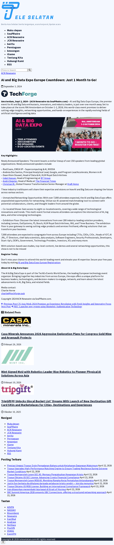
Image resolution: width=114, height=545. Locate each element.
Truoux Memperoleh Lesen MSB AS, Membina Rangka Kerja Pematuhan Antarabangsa (50, 480)
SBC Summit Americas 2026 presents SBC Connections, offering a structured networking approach (56, 492)
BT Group (45, 178)
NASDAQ (11, 510)
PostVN (11, 527)
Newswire (12, 516)
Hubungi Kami (15, 61)
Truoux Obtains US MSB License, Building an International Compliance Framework (48, 486)
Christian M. (9, 184)
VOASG (10, 530)
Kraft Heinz (73, 184)
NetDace (11, 524)
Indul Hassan (9, 178)
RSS (9, 64)
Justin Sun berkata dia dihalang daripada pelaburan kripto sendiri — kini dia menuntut (50, 483)
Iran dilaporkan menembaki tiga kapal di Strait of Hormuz (36, 489)
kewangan (13, 50)
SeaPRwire (13, 33)
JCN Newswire (15, 40)
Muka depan (14, 30)
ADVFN (10, 507)
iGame (11, 54)
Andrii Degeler (10, 181)
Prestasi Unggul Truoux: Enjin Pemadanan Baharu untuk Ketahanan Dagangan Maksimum (52, 465)
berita (11, 44)
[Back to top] (3, 542)
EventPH (11, 533)
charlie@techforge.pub (13, 293)
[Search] (29, 70)
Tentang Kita (15, 57)
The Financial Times (45, 181)
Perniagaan (14, 47)
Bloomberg (13, 513)
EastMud (11, 519)
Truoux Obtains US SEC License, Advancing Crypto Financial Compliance (43, 477)
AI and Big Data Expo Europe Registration (39, 262)
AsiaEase (11, 521)
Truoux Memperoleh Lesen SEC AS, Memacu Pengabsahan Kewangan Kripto (45, 474)
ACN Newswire (15, 37)
